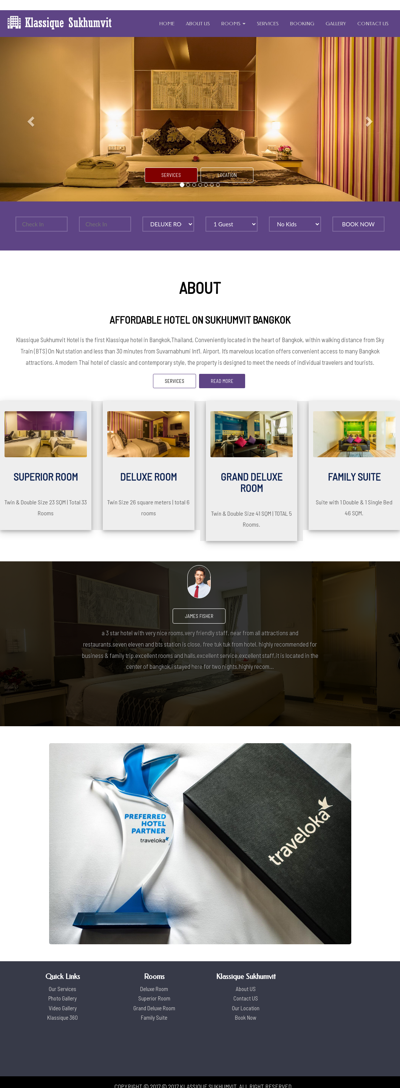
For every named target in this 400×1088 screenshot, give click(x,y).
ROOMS (233, 23)
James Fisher (199, 616)
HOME (167, 23)
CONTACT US (373, 23)
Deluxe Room (154, 988)
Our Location (245, 1008)
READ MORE (222, 381)
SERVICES (268, 23)
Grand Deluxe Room (154, 1008)
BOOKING (302, 23)
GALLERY (336, 23)
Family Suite (154, 1017)
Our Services (62, 988)
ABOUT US (198, 23)
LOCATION (227, 175)
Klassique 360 (62, 1017)
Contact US (245, 998)
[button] (30, 119)
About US (246, 988)
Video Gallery (63, 1008)
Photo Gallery (62, 998)
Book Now (245, 1017)
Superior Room (154, 998)
